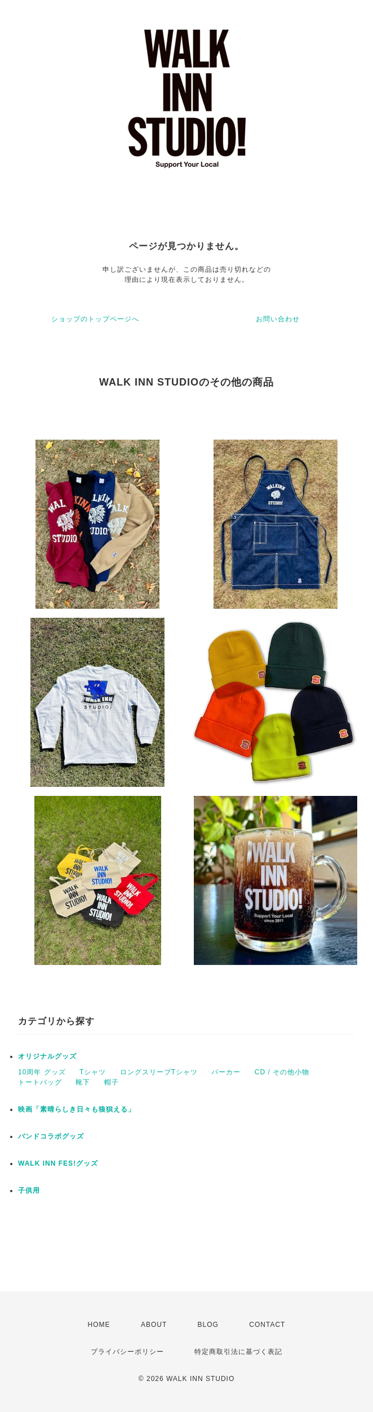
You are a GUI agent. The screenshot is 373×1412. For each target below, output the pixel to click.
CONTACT (267, 1325)
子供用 (29, 1190)
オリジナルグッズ (47, 1056)
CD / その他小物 (282, 1072)
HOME (99, 1325)
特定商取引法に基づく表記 (238, 1352)
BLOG (208, 1325)
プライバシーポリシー (127, 1352)
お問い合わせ (278, 319)
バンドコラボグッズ (51, 1136)
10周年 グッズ (42, 1072)
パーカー (226, 1072)
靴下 (83, 1082)
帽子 (111, 1082)
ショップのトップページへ (95, 319)
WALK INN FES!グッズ (58, 1163)
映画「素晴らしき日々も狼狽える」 (76, 1109)
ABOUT (154, 1325)
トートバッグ (40, 1082)
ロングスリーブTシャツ (159, 1072)
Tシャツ (92, 1072)
